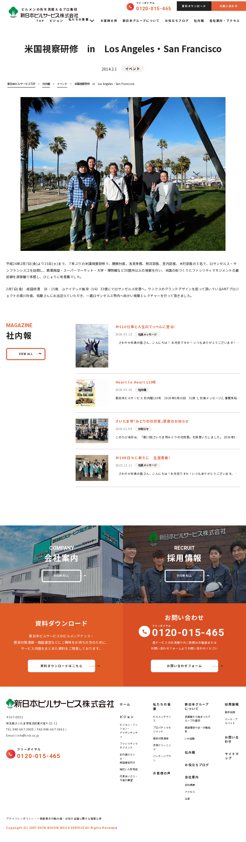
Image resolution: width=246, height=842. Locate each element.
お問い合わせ (229, 6)
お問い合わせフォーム (184, 666)
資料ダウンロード (194, 6)
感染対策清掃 (160, 738)
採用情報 (232, 704)
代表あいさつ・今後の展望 (129, 778)
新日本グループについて (141, 21)
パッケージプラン (162, 758)
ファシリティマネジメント (129, 745)
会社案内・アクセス (224, 21)
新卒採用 (230, 712)
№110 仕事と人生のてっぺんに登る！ (146, 326)
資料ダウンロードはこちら (61, 666)
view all (26, 354)
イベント (132, 68)
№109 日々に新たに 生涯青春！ (143, 457)
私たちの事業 (82, 20)
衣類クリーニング (162, 747)
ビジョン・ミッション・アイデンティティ (129, 731)
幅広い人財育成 (129, 769)
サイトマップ (232, 756)
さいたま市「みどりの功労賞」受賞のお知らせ (152, 421)
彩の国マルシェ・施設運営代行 (127, 758)
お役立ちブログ (177, 21)
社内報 (199, 21)
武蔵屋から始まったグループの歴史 (197, 718)
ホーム (125, 704)
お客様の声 (109, 21)
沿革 (187, 798)
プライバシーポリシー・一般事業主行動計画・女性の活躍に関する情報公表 (55, 818)
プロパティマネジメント (162, 729)
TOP (40, 21)
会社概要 (190, 785)
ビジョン (56, 21)
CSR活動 (190, 738)
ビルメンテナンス (162, 718)
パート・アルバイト (231, 721)
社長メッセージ (147, 334)
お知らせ (143, 429)
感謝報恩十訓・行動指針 (197, 729)
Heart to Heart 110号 (136, 381)
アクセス (190, 792)
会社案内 (192, 777)
